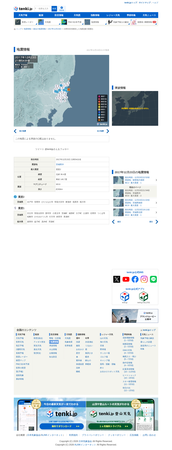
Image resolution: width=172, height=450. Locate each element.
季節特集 (131, 15)
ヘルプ (155, 3)
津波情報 (53, 345)
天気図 (77, 15)
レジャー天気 (113, 15)
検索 (54, 9)
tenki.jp (23, 9)
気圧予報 (20, 345)
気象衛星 (68, 342)
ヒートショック (131, 376)
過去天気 (37, 349)
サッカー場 (105, 353)
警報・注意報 (55, 338)
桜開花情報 (131, 345)
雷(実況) (37, 353)
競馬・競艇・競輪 (107, 364)
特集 (142, 349)
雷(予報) (19, 371)
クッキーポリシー (117, 435)
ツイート (39, 149)
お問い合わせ (149, 435)
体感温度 (80, 364)
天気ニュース (149, 15)
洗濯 (78, 342)
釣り (102, 368)
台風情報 (53, 353)
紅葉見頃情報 (131, 370)
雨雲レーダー (22, 357)
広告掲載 (134, 435)
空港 (102, 345)
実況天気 (37, 345)
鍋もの (88, 360)
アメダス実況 (39, 342)
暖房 (87, 357)
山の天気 (104, 338)
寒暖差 (88, 364)
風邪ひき (89, 353)
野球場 (103, 349)
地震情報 (54, 342)
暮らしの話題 (146, 342)
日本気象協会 (33, 435)
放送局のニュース (148, 345)
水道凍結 (89, 342)
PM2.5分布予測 (22, 364)
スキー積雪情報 (131, 382)
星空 (78, 353)
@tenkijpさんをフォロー (57, 149)
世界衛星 (68, 345)
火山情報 (53, 349)
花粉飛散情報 (131, 339)
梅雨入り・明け (131, 357)
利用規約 (73, 435)
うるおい (89, 345)
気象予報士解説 (147, 338)
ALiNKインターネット (52, 435)
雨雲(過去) (38, 338)
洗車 (78, 368)
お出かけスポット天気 (109, 371)
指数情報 (95, 15)
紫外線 (79, 360)
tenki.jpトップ (130, 3)
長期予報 (20, 353)
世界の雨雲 (21, 368)
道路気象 (20, 375)
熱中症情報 (131, 364)
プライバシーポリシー (93, 435)
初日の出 (131, 389)
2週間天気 (20, 349)
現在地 (61, 10)
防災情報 (59, 15)
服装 (78, 345)
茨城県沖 (60, 164)
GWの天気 (131, 351)
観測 (41, 15)
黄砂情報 (20, 379)
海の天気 (104, 342)
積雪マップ (21, 360)
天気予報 (22, 15)
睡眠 (78, 371)
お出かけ (80, 349)
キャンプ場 (105, 360)
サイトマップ (144, 3)
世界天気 (20, 342)
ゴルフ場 (104, 357)
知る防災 (53, 357)
